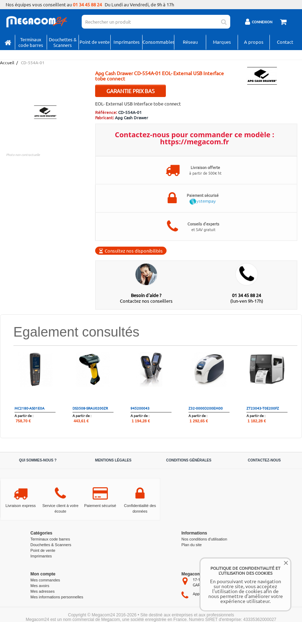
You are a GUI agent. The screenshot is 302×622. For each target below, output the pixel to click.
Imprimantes (127, 42)
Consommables (158, 42)
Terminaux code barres (30, 42)
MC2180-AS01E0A (29, 408)
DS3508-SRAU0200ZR (90, 408)
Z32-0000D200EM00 (205, 408)
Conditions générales (188, 460)
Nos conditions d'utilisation (204, 539)
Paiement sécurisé (100, 505)
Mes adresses (42, 591)
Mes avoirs (39, 586)
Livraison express (20, 505)
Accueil (6, 62)
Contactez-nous (264, 460)
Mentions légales (113, 460)
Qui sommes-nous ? (38, 460)
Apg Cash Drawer (131, 117)
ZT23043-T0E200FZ (262, 408)
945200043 (140, 408)
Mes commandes (45, 580)
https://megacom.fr (194, 141)
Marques (222, 42)
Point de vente (95, 42)
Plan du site (191, 545)
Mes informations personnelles (56, 597)
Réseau (190, 42)
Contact (285, 42)
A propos (253, 42)
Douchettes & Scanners (63, 42)
